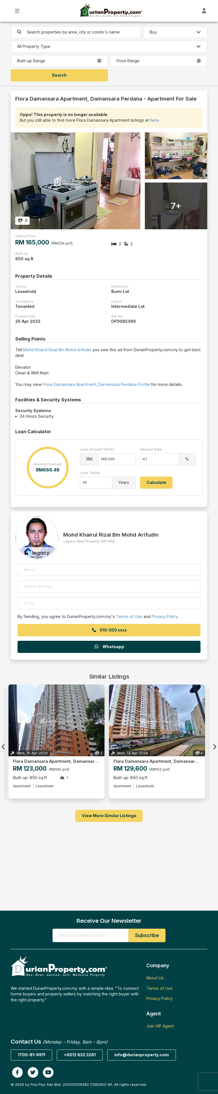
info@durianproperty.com (141, 1054)
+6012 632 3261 (80, 1054)
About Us (155, 977)
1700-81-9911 (31, 1054)
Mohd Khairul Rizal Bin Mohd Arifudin (57, 349)
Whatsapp (109, 646)
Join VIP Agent (160, 1026)
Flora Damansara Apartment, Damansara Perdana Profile (96, 384)
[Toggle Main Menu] (17, 11)
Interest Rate (151, 449)
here (154, 120)
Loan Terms (90, 473)
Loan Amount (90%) (97, 449)
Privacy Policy (165, 616)
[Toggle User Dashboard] (204, 11)
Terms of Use (129, 616)
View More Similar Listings (109, 815)
